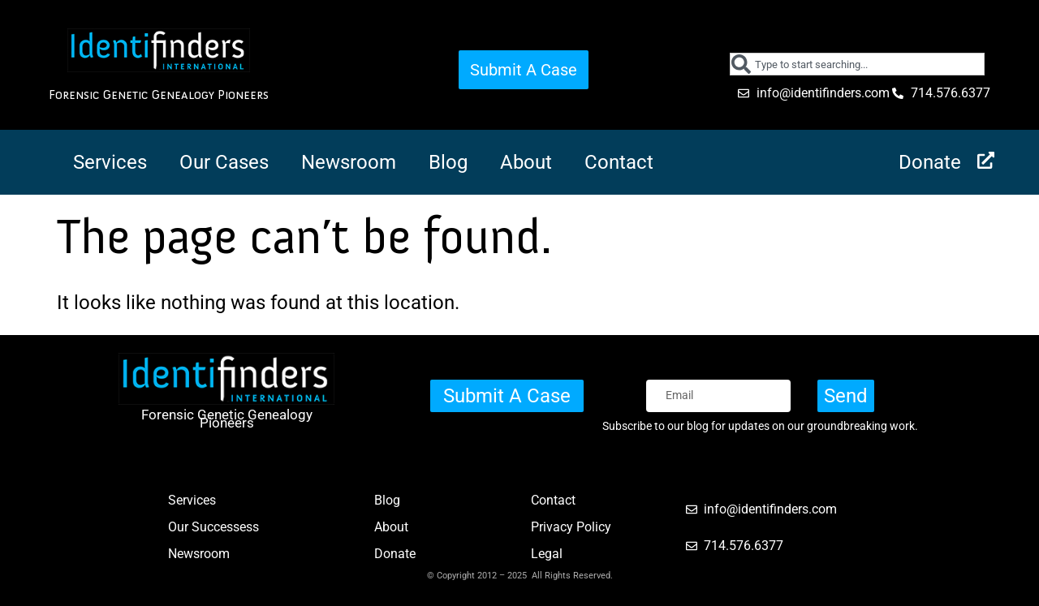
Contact (618, 162)
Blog (448, 162)
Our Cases (224, 162)
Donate (930, 162)
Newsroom (348, 162)
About (526, 162)
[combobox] (857, 64)
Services (110, 162)
